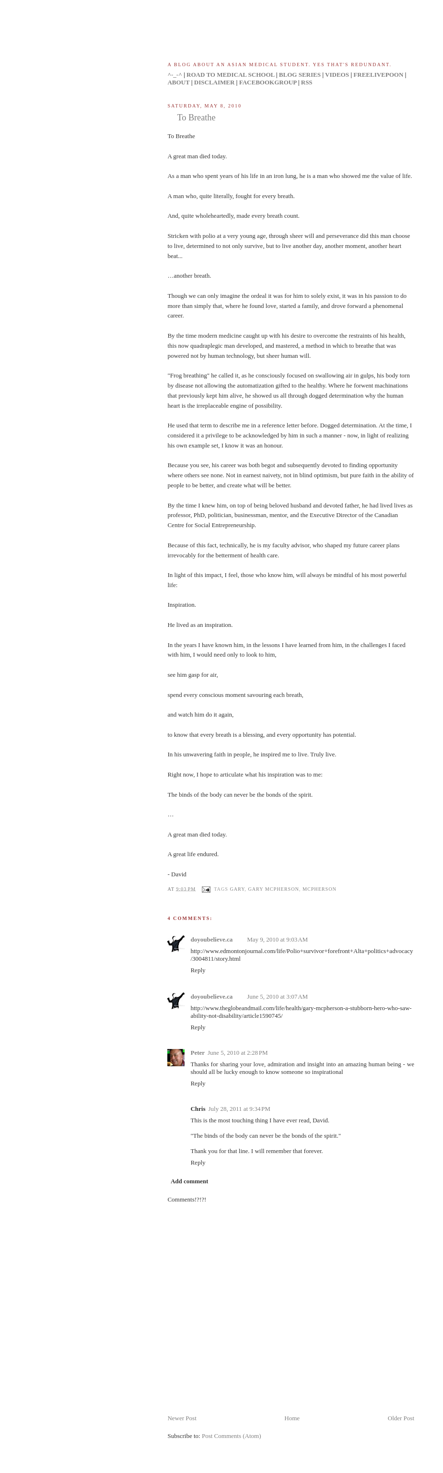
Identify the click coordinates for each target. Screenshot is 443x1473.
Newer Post (181, 1418)
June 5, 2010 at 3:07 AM (277, 996)
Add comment (189, 1181)
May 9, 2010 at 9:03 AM (277, 939)
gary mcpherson (273, 888)
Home (292, 1418)
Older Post (401, 1418)
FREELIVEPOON (378, 74)
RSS (307, 82)
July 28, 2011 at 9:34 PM (239, 1108)
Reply (197, 970)
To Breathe (196, 117)
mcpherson (320, 888)
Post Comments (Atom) (231, 1435)
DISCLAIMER (214, 82)
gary (237, 888)
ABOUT (178, 82)
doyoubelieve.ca (211, 939)
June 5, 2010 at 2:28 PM (238, 1052)
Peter (197, 1052)
